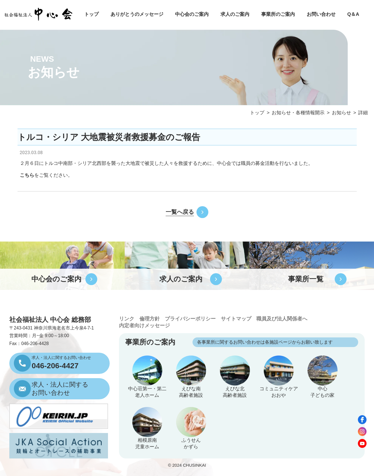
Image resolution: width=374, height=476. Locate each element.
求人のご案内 (234, 14)
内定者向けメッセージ (144, 325)
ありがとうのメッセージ (137, 14)
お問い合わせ (321, 14)
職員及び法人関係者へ (281, 319)
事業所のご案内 (278, 14)
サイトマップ (236, 319)
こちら (27, 175)
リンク (126, 319)
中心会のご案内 (192, 14)
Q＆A (353, 14)
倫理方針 (149, 319)
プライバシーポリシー (190, 319)
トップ (91, 14)
